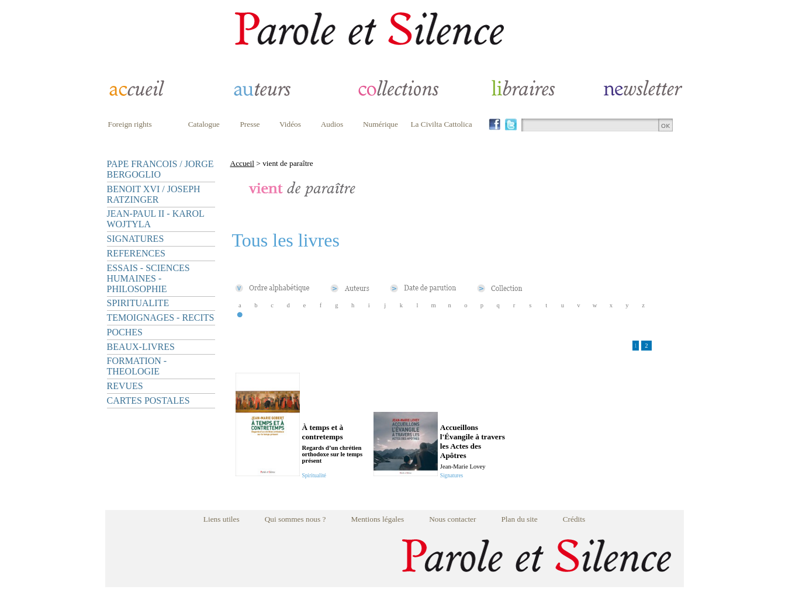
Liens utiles (221, 519)
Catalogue (204, 124)
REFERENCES (136, 253)
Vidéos (290, 124)
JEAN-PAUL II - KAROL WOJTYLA (156, 219)
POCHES (125, 332)
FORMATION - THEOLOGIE (137, 366)
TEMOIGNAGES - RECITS (161, 317)
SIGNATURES (135, 239)
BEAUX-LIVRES (141, 347)
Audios (332, 124)
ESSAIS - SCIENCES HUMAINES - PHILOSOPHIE (148, 278)
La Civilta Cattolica (441, 124)
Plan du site (519, 519)
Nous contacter (452, 519)
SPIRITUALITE (138, 303)
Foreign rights (130, 124)
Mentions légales (377, 519)
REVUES (125, 386)
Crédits (574, 519)
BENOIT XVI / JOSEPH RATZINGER (153, 194)
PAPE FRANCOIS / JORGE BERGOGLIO (160, 169)
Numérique (380, 124)
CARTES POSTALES (148, 400)
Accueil (242, 163)
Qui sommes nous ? (295, 519)
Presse (250, 124)
